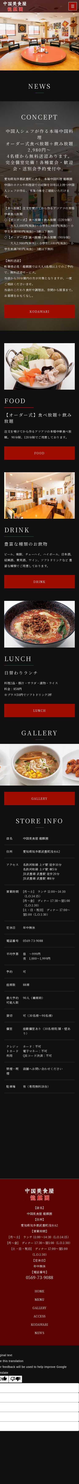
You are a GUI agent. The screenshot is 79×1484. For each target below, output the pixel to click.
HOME (39, 1291)
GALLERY (39, 798)
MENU (39, 1299)
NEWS (39, 1333)
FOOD (39, 453)
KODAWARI (40, 311)
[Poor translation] (15, 1379)
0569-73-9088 (33, 941)
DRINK (39, 582)
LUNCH (39, 710)
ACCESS (39, 1316)
